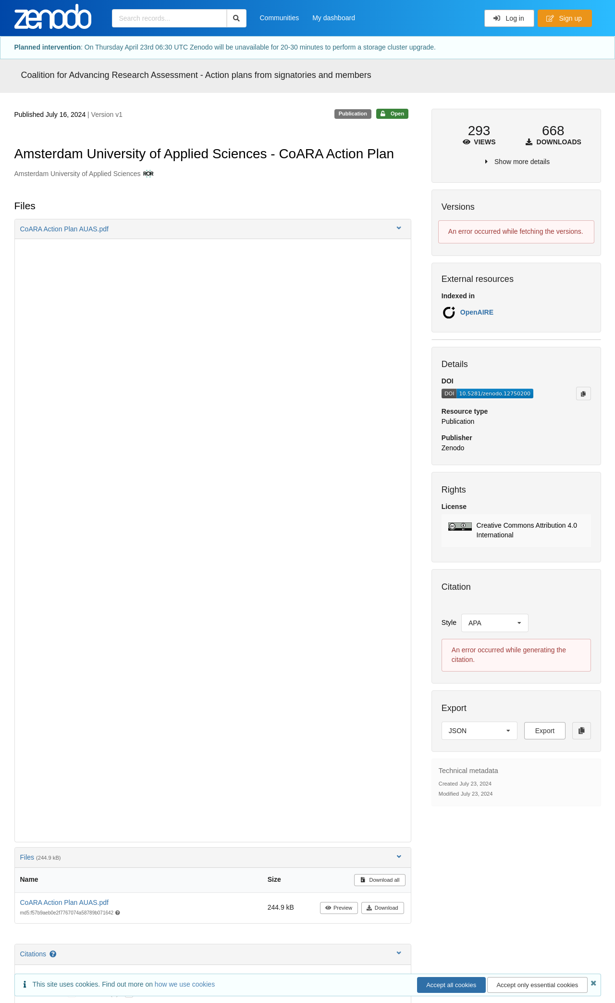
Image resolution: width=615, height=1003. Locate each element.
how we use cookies (185, 984)
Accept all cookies (451, 985)
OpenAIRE (476, 312)
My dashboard (333, 18)
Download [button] (382, 908)
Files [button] (211, 857)
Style (449, 622)
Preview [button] (338, 908)
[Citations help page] (54, 954)
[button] (213, 229)
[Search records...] (169, 18)
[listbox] (495, 623)
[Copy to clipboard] (583, 393)
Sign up (564, 18)
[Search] (236, 18)
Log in (508, 18)
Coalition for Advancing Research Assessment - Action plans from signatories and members (196, 75)
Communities (279, 18)
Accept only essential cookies (537, 985)
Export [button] (544, 731)
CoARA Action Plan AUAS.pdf (64, 902)
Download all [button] (380, 880)
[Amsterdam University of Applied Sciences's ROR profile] (147, 174)
